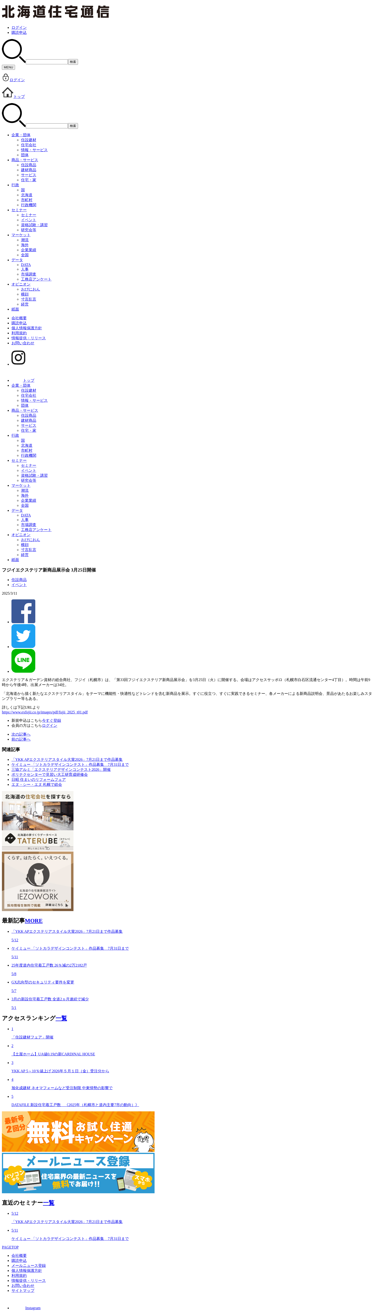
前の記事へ (21, 739)
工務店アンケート (36, 279)
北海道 (26, 195)
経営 (25, 304)
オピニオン (21, 284)
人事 (25, 269)
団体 (25, 155)
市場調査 (28, 274)
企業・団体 (21, 135)
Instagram (26, 1308)
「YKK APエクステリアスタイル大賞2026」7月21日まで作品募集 (67, 759)
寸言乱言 (28, 299)
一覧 (61, 1018)
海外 (25, 245)
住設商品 (28, 165)
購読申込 (19, 32)
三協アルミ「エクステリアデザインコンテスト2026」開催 (61, 769)
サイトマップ (22, 1291)
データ (17, 260)
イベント (28, 220)
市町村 (26, 200)
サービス (28, 175)
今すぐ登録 (51, 720)
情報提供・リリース (28, 338)
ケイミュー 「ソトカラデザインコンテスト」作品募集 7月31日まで (70, 764)
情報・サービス (34, 150)
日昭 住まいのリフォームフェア (38, 779)
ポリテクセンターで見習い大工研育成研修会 (49, 774)
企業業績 (28, 250)
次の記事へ (21, 734)
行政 (15, 185)
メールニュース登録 (28, 1266)
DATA (26, 265)
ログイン (19, 27)
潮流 (25, 240)
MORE (34, 921)
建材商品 (28, 170)
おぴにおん (30, 289)
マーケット (21, 235)
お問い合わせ (22, 343)
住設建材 (28, 140)
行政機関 (28, 205)
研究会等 (28, 230)
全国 (25, 255)
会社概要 (19, 318)
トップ (13, 97)
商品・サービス (24, 160)
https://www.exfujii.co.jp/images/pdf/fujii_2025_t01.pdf (45, 712)
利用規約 (19, 333)
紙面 (15, 309)
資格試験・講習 (34, 225)
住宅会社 (28, 145)
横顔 (25, 294)
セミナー (19, 210)
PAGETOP (10, 1247)
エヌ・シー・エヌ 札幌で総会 (36, 784)
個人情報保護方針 (26, 328)
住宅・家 (28, 180)
